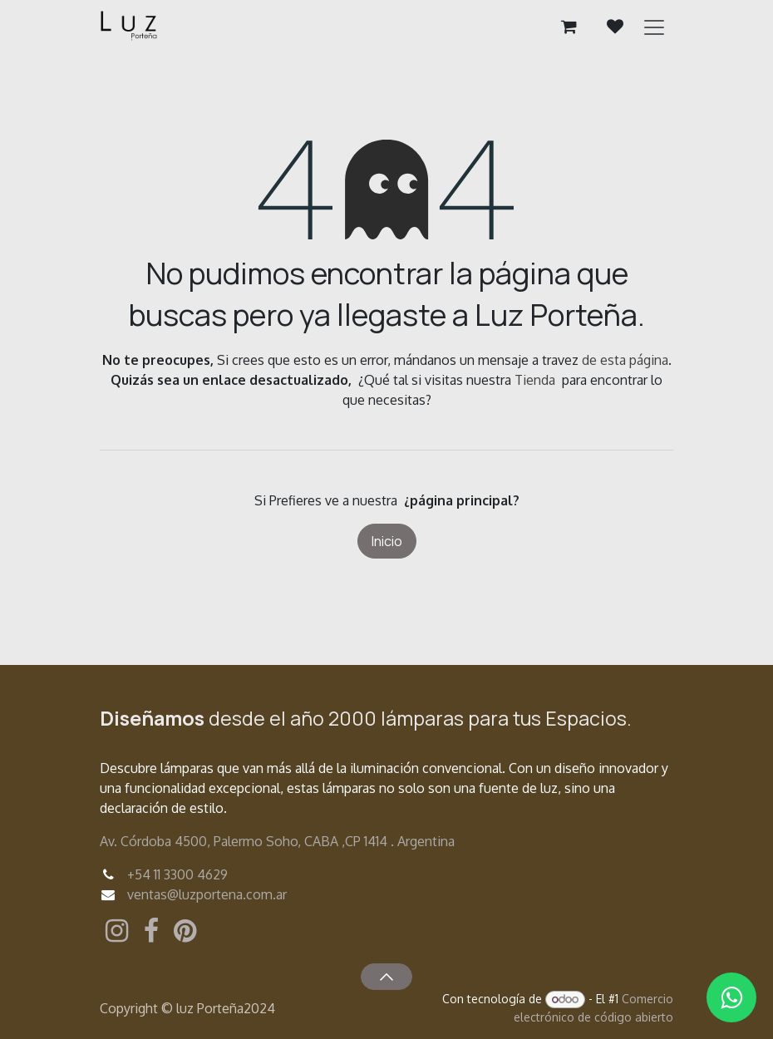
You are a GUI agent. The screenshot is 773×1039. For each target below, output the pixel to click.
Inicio (387, 541)
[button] (386, 976)
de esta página (625, 360)
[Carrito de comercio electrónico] (568, 27)
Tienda (535, 380)
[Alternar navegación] (654, 27)
